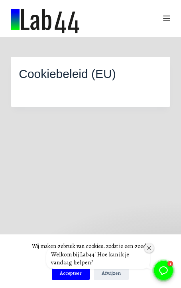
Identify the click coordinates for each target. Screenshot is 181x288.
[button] (163, 270)
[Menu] (166, 18)
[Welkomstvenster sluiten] (149, 248)
